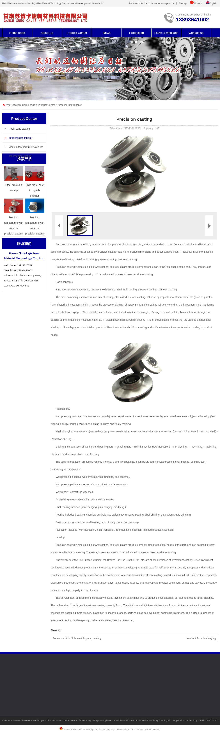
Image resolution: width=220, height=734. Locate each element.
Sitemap (183, 3)
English (212, 3)
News (107, 33)
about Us (47, 33)
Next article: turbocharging (201, 638)
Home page (17, 33)
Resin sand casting (19, 128)
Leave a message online (162, 3)
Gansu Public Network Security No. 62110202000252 (89, 729)
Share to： (57, 630)
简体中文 (198, 3)
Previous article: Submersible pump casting (77, 638)
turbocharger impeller (70, 104)
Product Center (77, 33)
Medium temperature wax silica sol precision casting (26, 149)
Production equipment (136, 37)
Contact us (196, 33)
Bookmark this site (138, 3)
